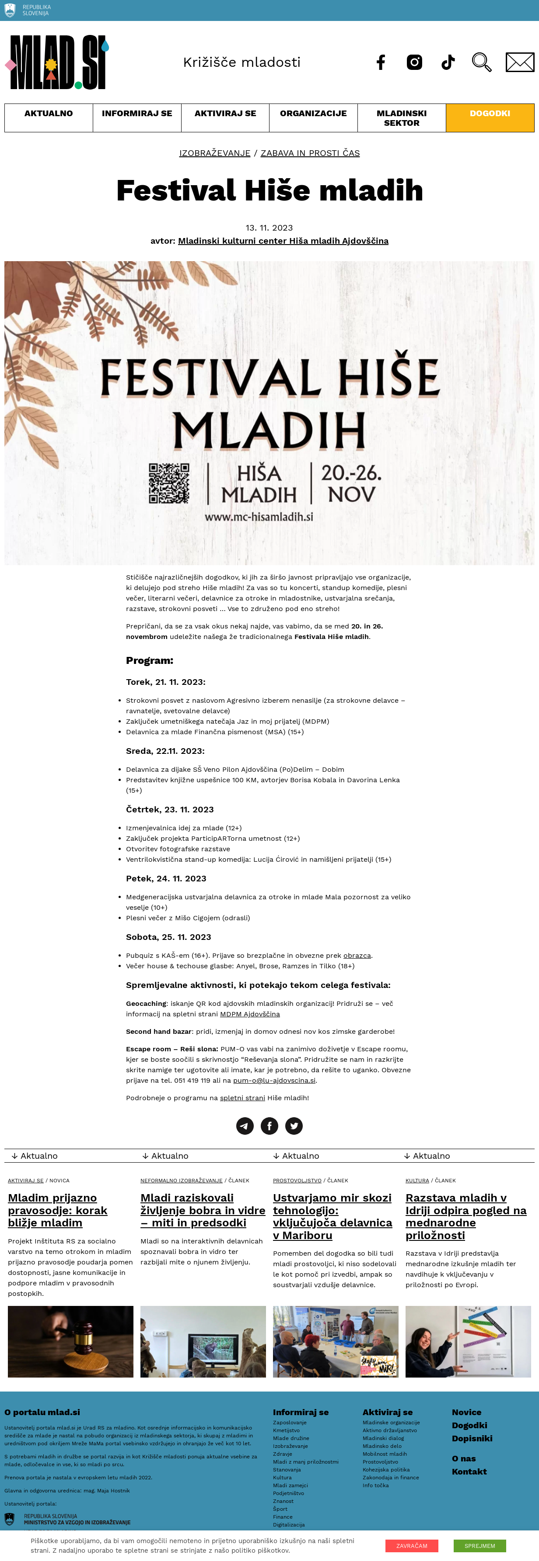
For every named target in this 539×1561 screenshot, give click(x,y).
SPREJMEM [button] (480, 1546)
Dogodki (490, 113)
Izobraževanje (215, 153)
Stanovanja (287, 1470)
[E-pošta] (520, 62)
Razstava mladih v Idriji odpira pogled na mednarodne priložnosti (466, 1216)
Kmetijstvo (286, 1430)
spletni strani (242, 1098)
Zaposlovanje (290, 1422)
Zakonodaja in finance (391, 1478)
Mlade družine (291, 1438)
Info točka (376, 1485)
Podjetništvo (288, 1493)
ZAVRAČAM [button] (411, 1546)
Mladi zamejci (290, 1485)
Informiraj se (137, 120)
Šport (280, 1509)
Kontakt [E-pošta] (469, 1471)
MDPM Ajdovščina (250, 1014)
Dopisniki (472, 1438)
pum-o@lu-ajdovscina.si (274, 1080)
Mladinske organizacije (391, 1422)
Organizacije (313, 120)
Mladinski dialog (383, 1438)
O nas (464, 1458)
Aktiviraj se (226, 120)
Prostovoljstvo (297, 1181)
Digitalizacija (289, 1525)
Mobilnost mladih (385, 1454)
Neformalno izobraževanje (181, 1181)
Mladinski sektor (402, 120)
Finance (283, 1517)
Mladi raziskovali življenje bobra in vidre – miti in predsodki (203, 1210)
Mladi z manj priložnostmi (306, 1462)
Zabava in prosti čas (310, 153)
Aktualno (49, 120)
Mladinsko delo (382, 1446)
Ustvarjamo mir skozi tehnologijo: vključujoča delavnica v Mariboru (332, 1216)
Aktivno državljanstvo (390, 1430)
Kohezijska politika (386, 1470)
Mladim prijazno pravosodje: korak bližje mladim (58, 1210)
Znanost (283, 1501)
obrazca (357, 955)
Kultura (417, 1181)
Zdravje (282, 1454)
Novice (467, 1412)
